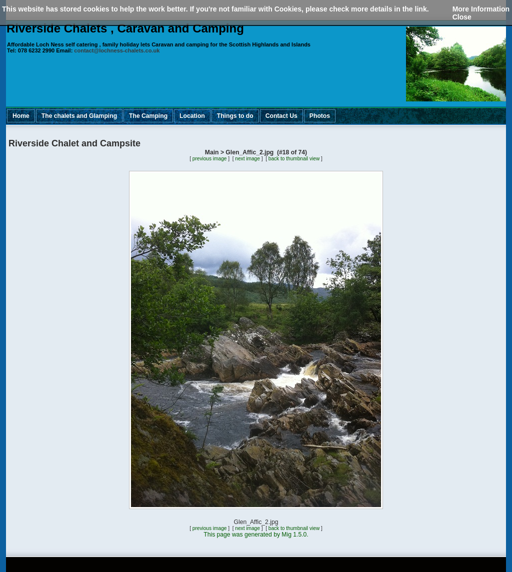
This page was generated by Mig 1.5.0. (256, 534)
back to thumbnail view (294, 158)
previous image (209, 158)
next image (247, 158)
